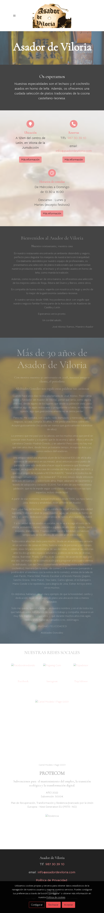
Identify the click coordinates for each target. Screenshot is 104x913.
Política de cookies (55, 897)
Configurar (37, 904)
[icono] (30, 124)
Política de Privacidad (51, 880)
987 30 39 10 (77, 138)
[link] (52, 15)
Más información (30, 159)
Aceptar (68, 904)
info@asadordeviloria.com (74, 151)
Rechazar (53, 904)
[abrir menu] (14, 15)
